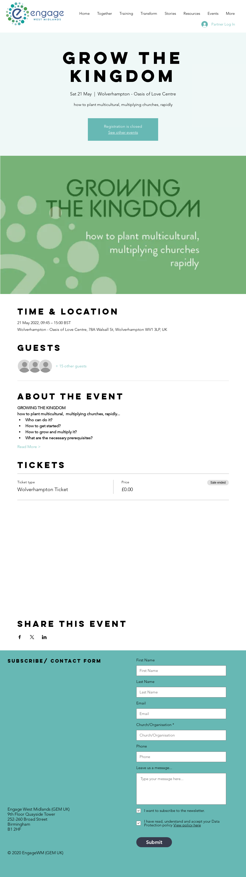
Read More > (29, 446)
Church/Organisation (153, 724)
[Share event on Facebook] (19, 637)
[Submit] (154, 842)
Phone (141, 746)
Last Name (145, 681)
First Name (145, 660)
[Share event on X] (32, 637)
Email (141, 703)
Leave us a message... (154, 768)
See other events (123, 132)
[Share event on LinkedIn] (44, 637)
